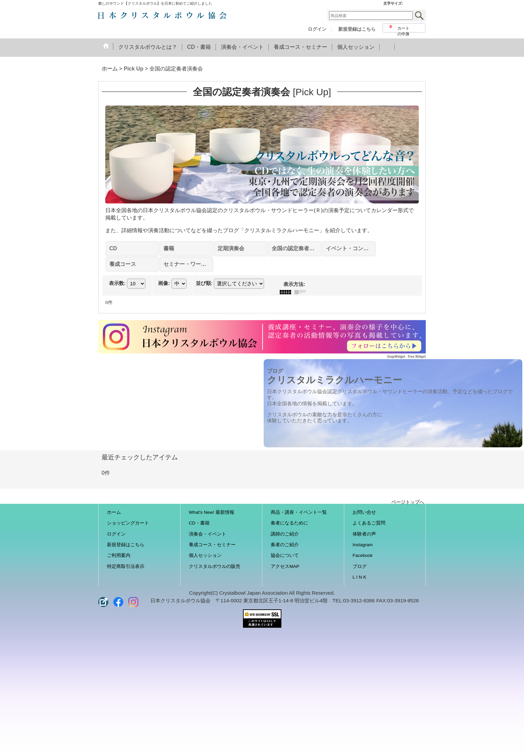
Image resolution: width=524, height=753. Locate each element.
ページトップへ (407, 502)
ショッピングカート (128, 522)
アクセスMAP (285, 566)
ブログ (360, 566)
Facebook (363, 555)
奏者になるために (289, 522)
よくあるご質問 (369, 522)
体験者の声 (364, 534)
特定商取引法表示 (125, 566)
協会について (285, 555)
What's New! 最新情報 (211, 512)
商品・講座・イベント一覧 (299, 512)
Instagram (363, 544)
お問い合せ (364, 512)
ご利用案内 (118, 555)
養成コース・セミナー (212, 544)
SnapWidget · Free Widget (406, 356)
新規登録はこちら (357, 29)
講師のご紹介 (285, 534)
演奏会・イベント (207, 534)
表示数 (117, 283)
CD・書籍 (199, 522)
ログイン (317, 29)
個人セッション (205, 555)
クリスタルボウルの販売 (214, 566)
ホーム (114, 512)
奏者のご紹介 (285, 544)
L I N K (359, 577)
